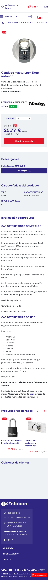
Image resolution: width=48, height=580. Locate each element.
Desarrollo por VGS (26, 576)
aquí (32, 394)
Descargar (24, 170)
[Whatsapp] (13, 540)
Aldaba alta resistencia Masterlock (30, 443)
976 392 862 (14, 513)
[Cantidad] (24, 118)
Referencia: (7, 102)
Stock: (5, 106)
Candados (28, 22)
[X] (9, 540)
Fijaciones (14, 22)
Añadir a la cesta (24, 141)
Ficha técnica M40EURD (13, 166)
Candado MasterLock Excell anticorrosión (11, 441)
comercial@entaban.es (19, 517)
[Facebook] (4, 540)
